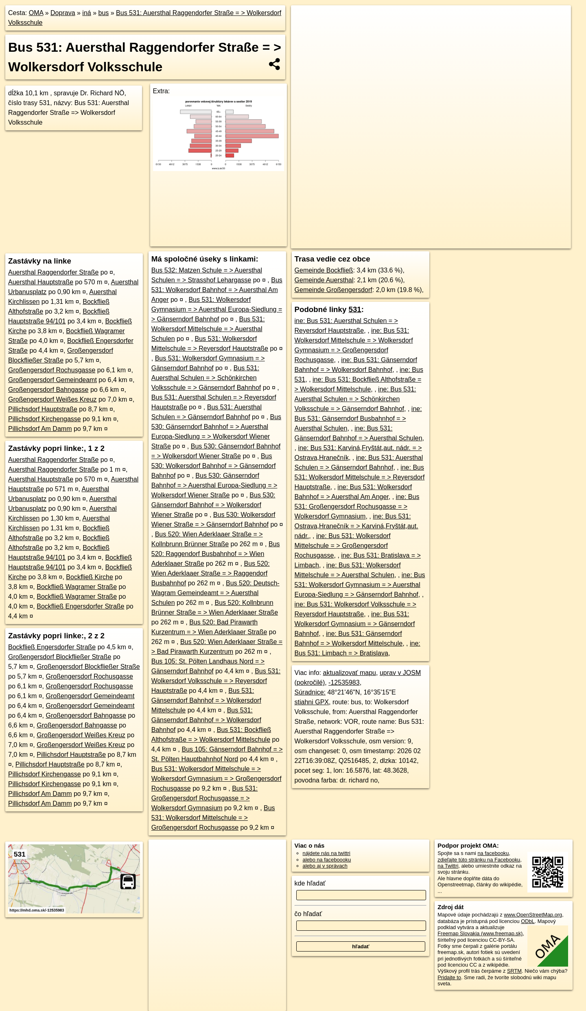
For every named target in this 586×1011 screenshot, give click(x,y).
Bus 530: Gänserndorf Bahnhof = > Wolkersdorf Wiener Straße (213, 505)
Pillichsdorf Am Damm (40, 428)
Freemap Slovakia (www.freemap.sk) (480, 933)
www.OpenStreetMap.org (533, 915)
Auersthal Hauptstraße (40, 282)
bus (103, 12)
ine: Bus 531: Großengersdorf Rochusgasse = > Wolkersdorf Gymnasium (357, 506)
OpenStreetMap (430, 242)
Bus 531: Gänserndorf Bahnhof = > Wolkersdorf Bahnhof (206, 720)
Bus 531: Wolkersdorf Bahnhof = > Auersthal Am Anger (216, 290)
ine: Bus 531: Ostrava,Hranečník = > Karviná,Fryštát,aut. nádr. (356, 526)
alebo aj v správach (325, 866)
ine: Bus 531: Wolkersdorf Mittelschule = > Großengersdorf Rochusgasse (343, 545)
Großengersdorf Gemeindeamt (52, 379)
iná (86, 12)
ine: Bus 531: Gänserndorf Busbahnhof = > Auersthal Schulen (358, 418)
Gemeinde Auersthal (324, 280)
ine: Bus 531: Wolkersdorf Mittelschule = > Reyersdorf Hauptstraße (360, 477)
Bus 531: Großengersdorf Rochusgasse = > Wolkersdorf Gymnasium (204, 798)
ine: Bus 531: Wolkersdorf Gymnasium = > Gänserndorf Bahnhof (355, 624)
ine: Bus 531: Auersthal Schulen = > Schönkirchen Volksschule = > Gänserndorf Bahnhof (355, 399)
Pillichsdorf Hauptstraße (42, 409)
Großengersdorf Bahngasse (48, 389)
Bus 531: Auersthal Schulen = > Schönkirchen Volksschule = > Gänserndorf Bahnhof (206, 378)
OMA (36, 12)
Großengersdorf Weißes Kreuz (52, 399)
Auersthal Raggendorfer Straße (53, 272)
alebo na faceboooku (327, 860)
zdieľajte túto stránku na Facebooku (478, 860)
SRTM (514, 971)
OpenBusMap (474, 242)
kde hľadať (310, 883)
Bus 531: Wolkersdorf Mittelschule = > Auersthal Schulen (208, 329)
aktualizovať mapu (349, 672)
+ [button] (305, 19)
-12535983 (344, 682)
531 (355, 309)
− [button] (305, 32)
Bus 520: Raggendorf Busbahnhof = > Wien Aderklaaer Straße (215, 554)
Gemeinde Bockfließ (324, 270)
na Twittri (447, 866)
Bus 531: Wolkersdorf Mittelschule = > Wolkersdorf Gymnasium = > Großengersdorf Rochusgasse (216, 778)
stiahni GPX (312, 702)
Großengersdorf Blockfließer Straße (59, 656)
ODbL (527, 921)
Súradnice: (310, 692)
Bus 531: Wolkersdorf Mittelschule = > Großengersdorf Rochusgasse (213, 817)
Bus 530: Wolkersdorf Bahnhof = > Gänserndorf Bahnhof (213, 466)
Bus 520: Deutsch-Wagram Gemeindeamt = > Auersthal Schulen (215, 593)
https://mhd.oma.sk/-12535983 (536, 242)
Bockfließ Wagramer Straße (77, 586)
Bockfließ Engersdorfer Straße (80, 606)
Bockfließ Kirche (89, 577)
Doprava (62, 12)
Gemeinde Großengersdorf (333, 289)
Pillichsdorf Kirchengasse (44, 418)
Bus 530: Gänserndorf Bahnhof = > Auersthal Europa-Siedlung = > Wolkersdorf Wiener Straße (214, 485)
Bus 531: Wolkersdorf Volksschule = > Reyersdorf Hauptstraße (216, 681)
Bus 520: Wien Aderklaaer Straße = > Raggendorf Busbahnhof (210, 573)
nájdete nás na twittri (326, 853)
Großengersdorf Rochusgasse (51, 370)
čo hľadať (308, 913)
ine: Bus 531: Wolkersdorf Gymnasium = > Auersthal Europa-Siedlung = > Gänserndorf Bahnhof (360, 584)
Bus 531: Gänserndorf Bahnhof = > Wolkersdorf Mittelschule (206, 700)
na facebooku (493, 853)
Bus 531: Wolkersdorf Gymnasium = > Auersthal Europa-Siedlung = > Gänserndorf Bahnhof (216, 309)
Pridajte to (449, 977)
